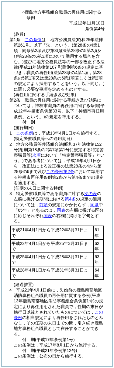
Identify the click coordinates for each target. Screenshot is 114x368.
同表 (61, 210)
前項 (43, 204)
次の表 (90, 193)
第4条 (70, 199)
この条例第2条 (60, 171)
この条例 (33, 39)
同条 (94, 204)
